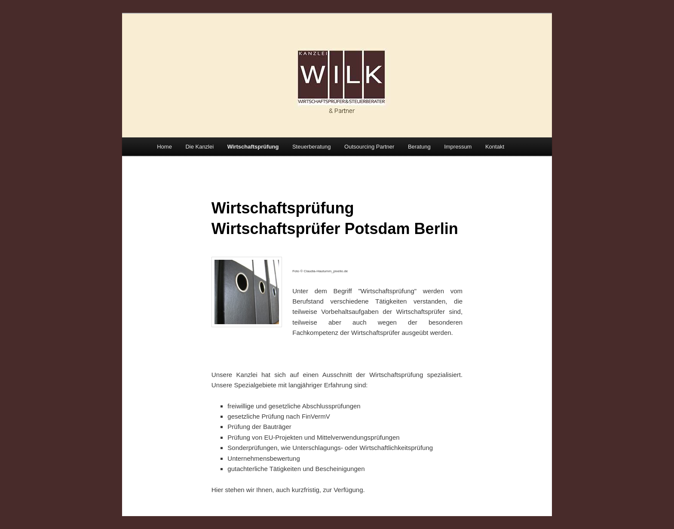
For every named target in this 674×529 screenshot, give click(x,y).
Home (164, 146)
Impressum (458, 146)
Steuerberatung (311, 146)
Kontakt (494, 146)
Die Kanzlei (199, 146)
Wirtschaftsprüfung (253, 146)
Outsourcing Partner (369, 146)
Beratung (419, 146)
